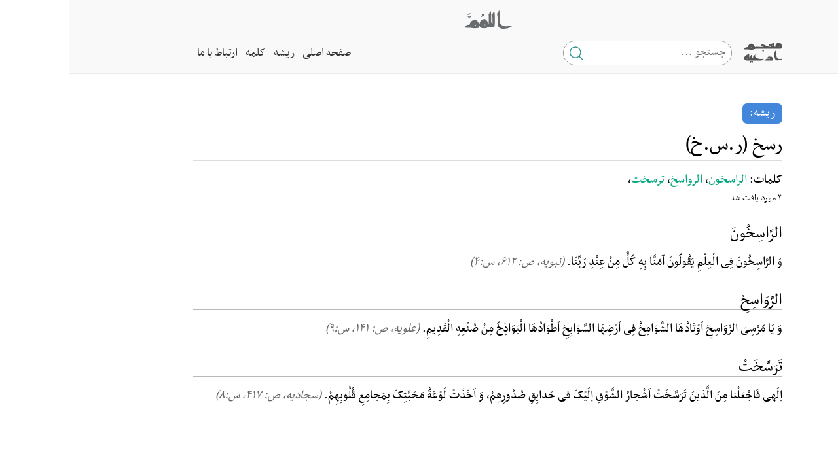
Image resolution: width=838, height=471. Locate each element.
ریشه (215, 53)
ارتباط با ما (148, 53)
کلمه (187, 53)
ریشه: (693, 113)
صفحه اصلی (258, 53)
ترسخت (579, 180)
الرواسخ (618, 180)
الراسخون (659, 180)
